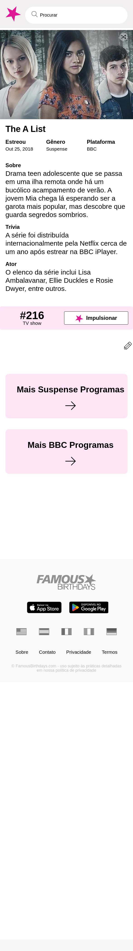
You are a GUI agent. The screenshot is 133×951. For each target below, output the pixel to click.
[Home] (66, 891)
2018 (27, 148)
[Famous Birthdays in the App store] (44, 916)
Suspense (57, 148)
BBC (92, 148)
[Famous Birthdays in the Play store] (89, 916)
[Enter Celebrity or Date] (76, 15)
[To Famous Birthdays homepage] (12, 14)
